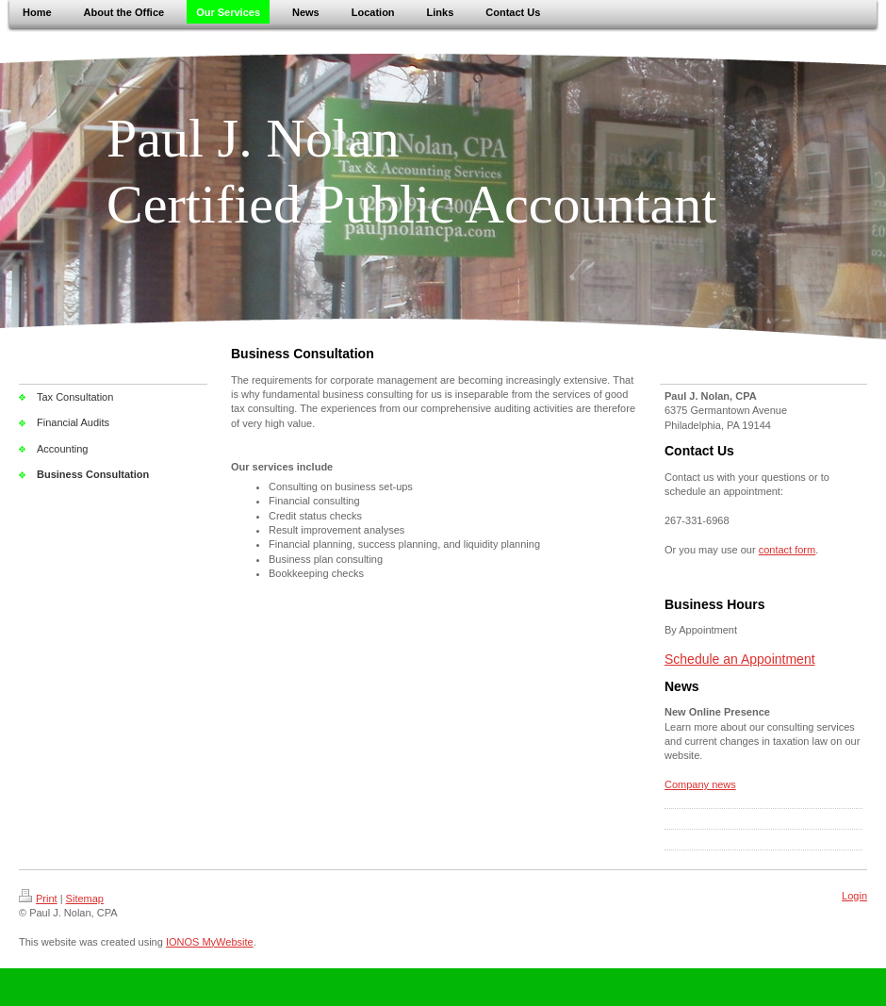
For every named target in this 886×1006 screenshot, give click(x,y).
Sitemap (85, 898)
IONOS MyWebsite (210, 942)
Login (854, 895)
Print (38, 898)
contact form (787, 549)
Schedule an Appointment (739, 659)
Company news (700, 784)
